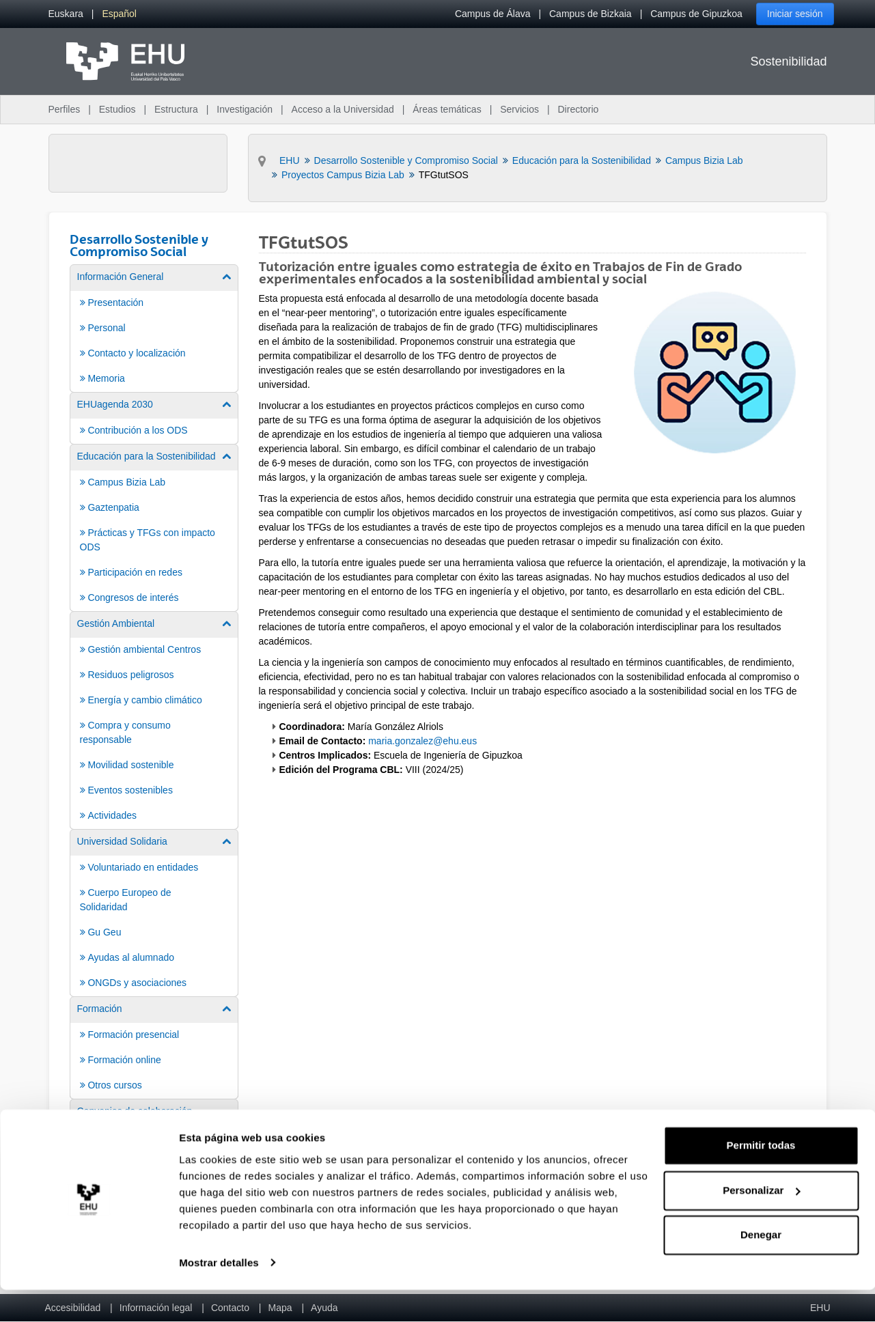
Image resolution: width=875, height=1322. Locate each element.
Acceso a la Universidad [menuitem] (343, 109)
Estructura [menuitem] (176, 109)
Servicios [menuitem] (519, 109)
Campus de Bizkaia (590, 13)
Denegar (760, 1268)
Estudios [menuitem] (117, 109)
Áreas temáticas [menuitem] (447, 109)
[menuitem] (66, 14)
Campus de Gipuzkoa (696, 13)
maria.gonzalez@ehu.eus (422, 740)
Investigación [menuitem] (245, 109)
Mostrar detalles (219, 1295)
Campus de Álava (493, 13)
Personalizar (761, 1222)
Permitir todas (761, 1178)
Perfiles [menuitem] (64, 109)
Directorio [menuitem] (578, 109)
